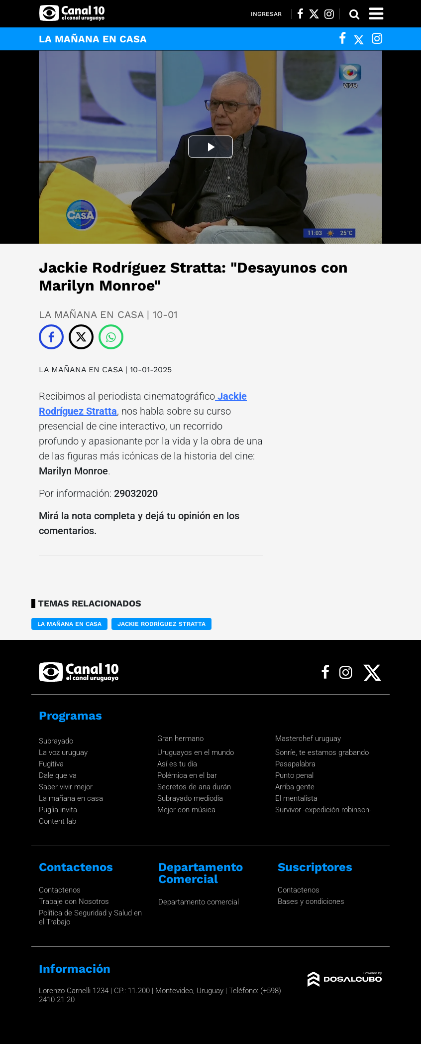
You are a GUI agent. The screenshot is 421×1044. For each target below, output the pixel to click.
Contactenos (60, 890)
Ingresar (266, 13)
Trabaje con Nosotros (74, 901)
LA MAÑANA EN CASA (81, 369)
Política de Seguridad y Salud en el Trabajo (90, 917)
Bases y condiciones (311, 901)
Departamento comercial (198, 901)
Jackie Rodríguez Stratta (161, 623)
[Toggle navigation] (376, 13)
